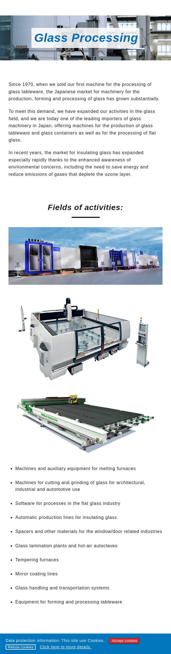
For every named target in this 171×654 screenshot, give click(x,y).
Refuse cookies (20, 647)
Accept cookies (124, 641)
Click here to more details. (65, 647)
